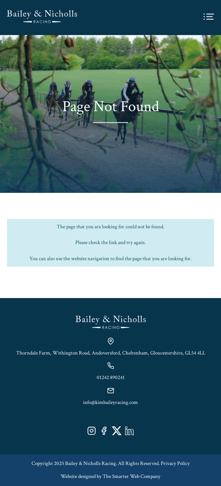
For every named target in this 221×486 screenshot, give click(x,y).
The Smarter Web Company (131, 476)
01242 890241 (111, 377)
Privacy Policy (175, 463)
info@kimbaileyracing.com (110, 402)
